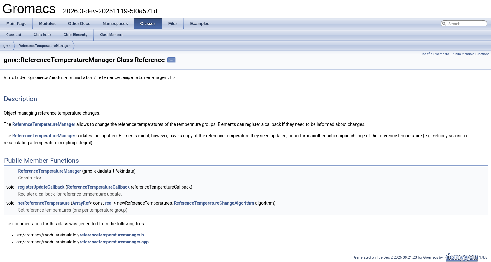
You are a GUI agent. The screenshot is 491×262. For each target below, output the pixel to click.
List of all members (434, 54)
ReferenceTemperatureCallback (98, 186)
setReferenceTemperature (43, 202)
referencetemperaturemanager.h (112, 234)
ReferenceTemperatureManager (44, 46)
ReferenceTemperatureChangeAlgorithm (214, 202)
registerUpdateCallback (41, 186)
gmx (7, 46)
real (108, 202)
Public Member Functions (470, 54)
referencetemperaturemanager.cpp (114, 241)
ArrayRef (81, 202)
